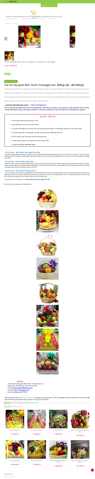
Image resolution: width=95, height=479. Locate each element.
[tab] (11, 50)
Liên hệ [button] (84, 1)
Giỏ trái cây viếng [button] (62, 6)
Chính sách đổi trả (30, 455)
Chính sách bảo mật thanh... (32, 448)
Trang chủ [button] (70, 1)
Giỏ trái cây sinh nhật (9, 446)
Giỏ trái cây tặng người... (10, 457)
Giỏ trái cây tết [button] (74, 6)
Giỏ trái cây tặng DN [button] (48, 6)
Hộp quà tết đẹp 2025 (61, 472)
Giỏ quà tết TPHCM (74, 474)
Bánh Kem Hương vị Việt (53, 477)
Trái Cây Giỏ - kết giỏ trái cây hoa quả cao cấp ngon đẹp (28, 477)
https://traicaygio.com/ (38, 74)
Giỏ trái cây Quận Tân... (36, 399)
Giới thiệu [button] (78, 1)
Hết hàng (58, 31)
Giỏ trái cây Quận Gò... (15, 430)
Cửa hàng (6, 455)
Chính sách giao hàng (31, 453)
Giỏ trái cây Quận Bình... (36, 430)
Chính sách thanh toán (31, 450)
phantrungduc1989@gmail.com (22, 357)
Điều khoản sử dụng (65, 477)
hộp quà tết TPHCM (21, 361)
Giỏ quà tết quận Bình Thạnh (26, 114)
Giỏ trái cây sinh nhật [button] (33, 6)
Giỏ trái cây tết (7, 453)
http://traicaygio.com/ (21, 359)
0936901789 (13, 2)
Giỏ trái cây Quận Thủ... (14, 399)
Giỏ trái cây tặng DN (9, 448)
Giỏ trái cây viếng (8, 450)
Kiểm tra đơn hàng (30, 446)
